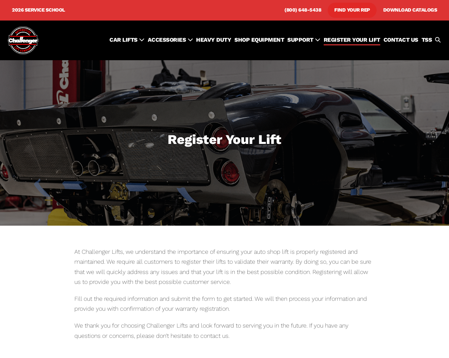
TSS (427, 39)
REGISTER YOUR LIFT (352, 39)
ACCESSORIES (170, 39)
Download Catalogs (410, 10)
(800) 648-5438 (302, 10)
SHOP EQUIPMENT (259, 39)
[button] (437, 40)
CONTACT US (401, 39)
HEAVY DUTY (213, 39)
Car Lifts (126, 39)
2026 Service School (38, 10)
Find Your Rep (352, 10)
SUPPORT (303, 39)
